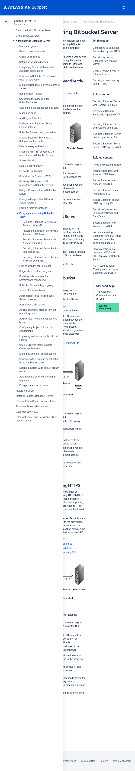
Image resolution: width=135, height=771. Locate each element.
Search (124, 8)
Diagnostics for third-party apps (36, 271)
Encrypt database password (34, 385)
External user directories (32, 51)
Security (104, 761)
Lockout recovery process (33, 208)
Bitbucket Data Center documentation (36, 401)
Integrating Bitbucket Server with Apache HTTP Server (107, 115)
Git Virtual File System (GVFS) (35, 176)
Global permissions (29, 56)
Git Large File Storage (31, 171)
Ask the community (105, 307)
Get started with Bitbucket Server (33, 30)
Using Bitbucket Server (28, 35)
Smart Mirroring (27, 160)
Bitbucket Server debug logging (36, 285)
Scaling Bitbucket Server (32, 290)
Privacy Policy (69, 761)
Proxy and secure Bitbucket (107, 164)
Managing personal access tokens (37, 353)
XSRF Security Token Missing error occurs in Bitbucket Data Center (105, 269)
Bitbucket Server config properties (37, 132)
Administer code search (32, 304)
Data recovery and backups (34, 146)
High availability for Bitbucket (35, 265)
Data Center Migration (31, 165)
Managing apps (27, 113)
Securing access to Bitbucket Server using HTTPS (105, 61)
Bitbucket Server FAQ (27, 411)
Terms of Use (88, 761)
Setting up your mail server (33, 62)
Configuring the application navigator (39, 107)
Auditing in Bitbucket (30, 118)
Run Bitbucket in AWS (31, 93)
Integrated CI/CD (25, 390)
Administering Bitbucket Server (33, 41)
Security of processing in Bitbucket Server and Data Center (105, 213)
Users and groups (28, 46)
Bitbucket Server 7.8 (25, 20)
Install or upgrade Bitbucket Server (34, 396)
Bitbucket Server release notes (32, 406)
